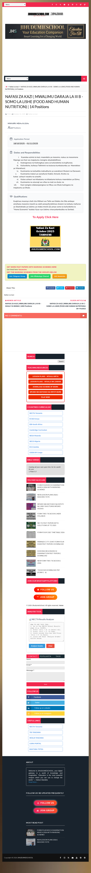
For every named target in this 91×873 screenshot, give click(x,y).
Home (61, 605)
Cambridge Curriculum (38, 430)
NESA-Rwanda (35, 436)
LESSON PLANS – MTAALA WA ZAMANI (45, 381)
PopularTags (45, 656)
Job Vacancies (59, 276)
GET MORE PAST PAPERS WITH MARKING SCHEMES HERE (31, 267)
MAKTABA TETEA (36, 749)
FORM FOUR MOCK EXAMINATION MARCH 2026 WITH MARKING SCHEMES (50, 487)
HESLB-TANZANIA (36, 738)
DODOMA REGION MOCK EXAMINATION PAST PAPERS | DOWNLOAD (49, 553)
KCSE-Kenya (34, 419)
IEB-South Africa (35, 424)
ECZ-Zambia (34, 447)
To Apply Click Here (45, 217)
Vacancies (22, 269)
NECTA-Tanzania (35, 413)
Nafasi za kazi (14, 87)
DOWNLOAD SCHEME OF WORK (45, 387)
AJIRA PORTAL (35, 743)
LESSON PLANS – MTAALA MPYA (45, 376)
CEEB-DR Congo (35, 452)
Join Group (45, 597)
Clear (50, 646)
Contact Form (33, 656)
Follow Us (45, 589)
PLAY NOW (45, 397)
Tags (58, 656)
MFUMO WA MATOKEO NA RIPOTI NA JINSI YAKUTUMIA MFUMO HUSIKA (50, 506)
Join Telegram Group (17, 276)
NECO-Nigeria (34, 441)
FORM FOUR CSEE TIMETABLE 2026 (50, 532)
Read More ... (33, 782)
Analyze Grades (37, 646)
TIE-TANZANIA (35, 732)
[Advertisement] (46, 58)
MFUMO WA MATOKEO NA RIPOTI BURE (45, 392)
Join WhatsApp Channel (39, 276)
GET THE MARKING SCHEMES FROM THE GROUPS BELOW (32, 272)
